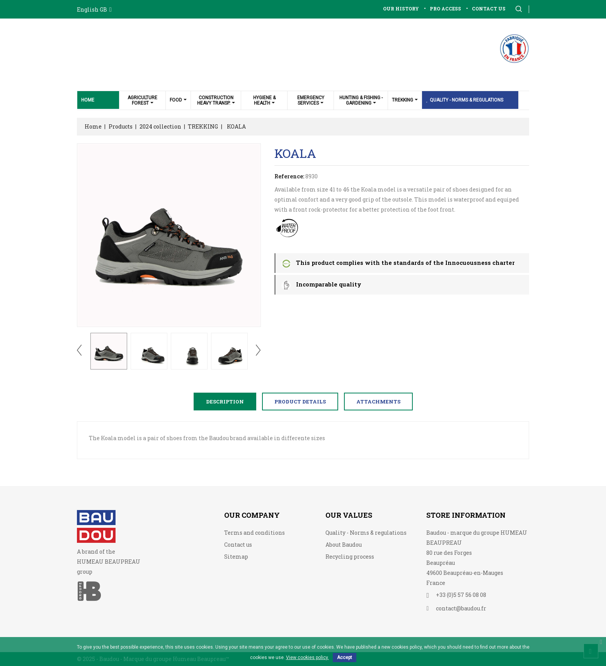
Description (225, 401)
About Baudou (343, 544)
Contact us (238, 544)
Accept (344, 657)
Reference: (289, 176)
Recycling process (349, 556)
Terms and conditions (254, 532)
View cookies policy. (307, 657)
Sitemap (236, 556)
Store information (466, 515)
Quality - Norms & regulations (366, 532)
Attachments (378, 401)
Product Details (300, 401)
